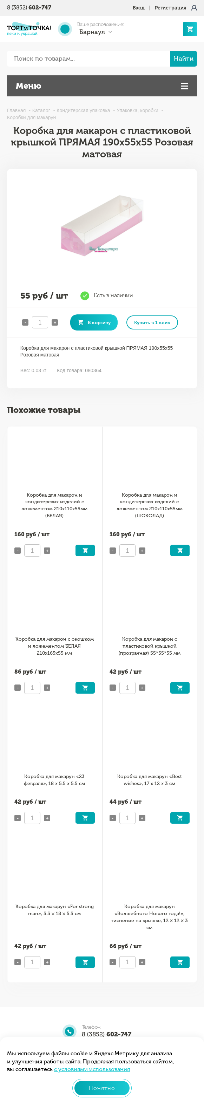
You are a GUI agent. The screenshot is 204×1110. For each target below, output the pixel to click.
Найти (183, 58)
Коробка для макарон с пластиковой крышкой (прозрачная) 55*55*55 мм (149, 646)
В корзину (99, 322)
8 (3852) (29, 7)
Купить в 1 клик (152, 322)
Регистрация (170, 8)
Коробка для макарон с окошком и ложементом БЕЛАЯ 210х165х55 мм (54, 646)
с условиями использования (92, 1069)
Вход (139, 8)
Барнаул (92, 31)
